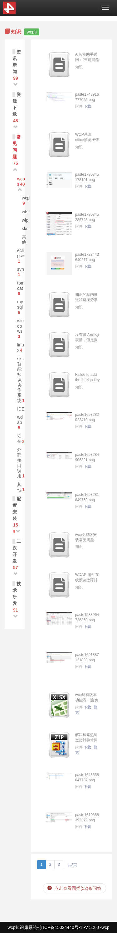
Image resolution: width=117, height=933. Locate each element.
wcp (26, 197)
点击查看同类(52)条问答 (74, 888)
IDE (20, 408)
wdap (20, 420)
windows (20, 326)
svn (20, 269)
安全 (19, 439)
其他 (24, 239)
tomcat (20, 285)
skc (25, 228)
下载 (87, 106)
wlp (25, 220)
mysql (20, 304)
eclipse (20, 253)
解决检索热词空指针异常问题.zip (86, 740)
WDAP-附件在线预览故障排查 (87, 580)
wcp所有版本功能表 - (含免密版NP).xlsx (87, 700)
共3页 (72, 865)
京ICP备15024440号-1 (60, 927)
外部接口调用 (19, 462)
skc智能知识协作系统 (20, 379)
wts (25, 211)
